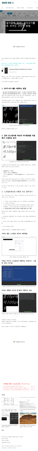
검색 (32, 3)
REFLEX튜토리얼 (10, 7)
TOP (35, 437)
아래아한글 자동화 (8, 383)
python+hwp (30, 7)
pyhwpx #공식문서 (5, 440)
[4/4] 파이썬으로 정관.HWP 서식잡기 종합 (12, 386)
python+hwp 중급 (16, 383)
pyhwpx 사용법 (20, 7)
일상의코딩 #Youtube (6, 442)
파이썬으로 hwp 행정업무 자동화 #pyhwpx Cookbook (12, 436)
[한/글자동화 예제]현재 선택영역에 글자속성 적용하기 (15, 388)
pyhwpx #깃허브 (5, 438)
